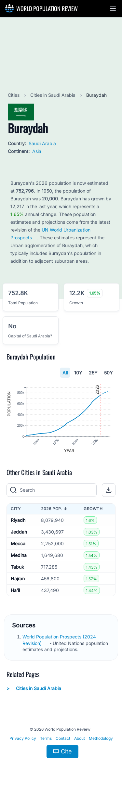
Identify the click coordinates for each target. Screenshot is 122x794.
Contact (63, 738)
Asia (36, 151)
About (79, 738)
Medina (19, 555)
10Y (78, 372)
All (65, 372)
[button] (112, 8)
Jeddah (19, 532)
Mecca (18, 543)
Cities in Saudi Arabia (53, 95)
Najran (18, 578)
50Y (108, 372)
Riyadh (18, 520)
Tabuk (17, 567)
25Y (93, 372)
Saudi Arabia (42, 143)
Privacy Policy (22, 738)
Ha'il (15, 590)
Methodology (101, 738)
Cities (14, 95)
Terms (46, 738)
